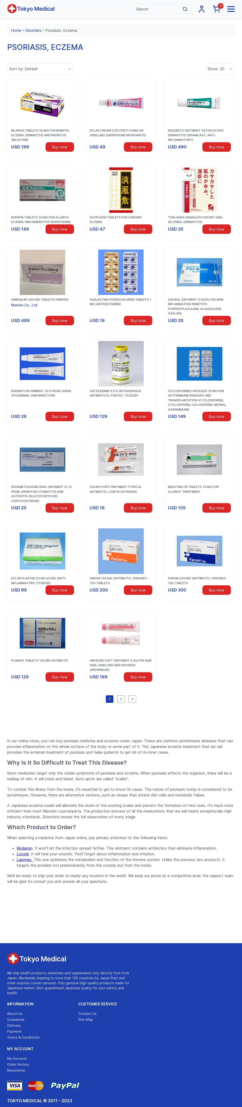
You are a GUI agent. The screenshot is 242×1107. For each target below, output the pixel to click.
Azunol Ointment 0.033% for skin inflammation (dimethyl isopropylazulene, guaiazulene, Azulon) (195, 306)
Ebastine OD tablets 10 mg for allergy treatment (193, 489)
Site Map (85, 1019)
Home (16, 30)
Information (20, 1004)
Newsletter (16, 1070)
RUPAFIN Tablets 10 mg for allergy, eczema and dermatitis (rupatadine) (41, 219)
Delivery (14, 1025)
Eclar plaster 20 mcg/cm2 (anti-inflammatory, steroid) (38, 580)
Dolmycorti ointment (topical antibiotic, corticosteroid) (116, 489)
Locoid (23, 854)
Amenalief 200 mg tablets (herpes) (40, 299)
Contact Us (87, 1014)
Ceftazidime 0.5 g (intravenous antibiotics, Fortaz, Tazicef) (115, 393)
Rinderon (24, 848)
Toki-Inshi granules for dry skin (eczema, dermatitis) (195, 219)
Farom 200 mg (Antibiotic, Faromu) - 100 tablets (198, 580)
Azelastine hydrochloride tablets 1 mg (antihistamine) (120, 302)
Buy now (59, 147)
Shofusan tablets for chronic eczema (116, 219)
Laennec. (25, 859)
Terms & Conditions (23, 1037)
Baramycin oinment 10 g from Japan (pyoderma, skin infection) (41, 393)
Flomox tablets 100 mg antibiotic (40, 660)
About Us (15, 1014)
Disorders (33, 30)
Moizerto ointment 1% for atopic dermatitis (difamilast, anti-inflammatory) (196, 135)
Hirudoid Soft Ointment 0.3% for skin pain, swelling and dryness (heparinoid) (121, 665)
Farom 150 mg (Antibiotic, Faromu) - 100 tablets (119, 580)
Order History (18, 1064)
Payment (14, 1031)
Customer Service (97, 1004)
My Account (20, 1048)
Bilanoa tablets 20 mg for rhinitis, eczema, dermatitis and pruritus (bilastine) (40, 135)
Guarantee (15, 1019)
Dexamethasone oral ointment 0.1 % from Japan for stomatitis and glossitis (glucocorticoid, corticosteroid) (41, 494)
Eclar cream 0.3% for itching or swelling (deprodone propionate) (118, 132)
